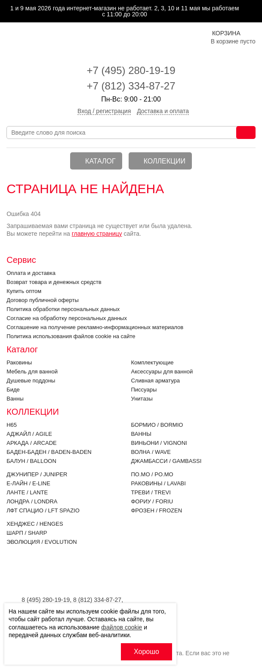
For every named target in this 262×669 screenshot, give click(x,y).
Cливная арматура (155, 380)
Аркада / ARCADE (31, 443)
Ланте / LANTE (27, 492)
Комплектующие (152, 362)
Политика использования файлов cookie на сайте (70, 336)
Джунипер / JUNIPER (36, 474)
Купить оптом (23, 291)
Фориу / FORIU (152, 501)
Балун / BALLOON (31, 461)
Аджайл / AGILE (29, 434)
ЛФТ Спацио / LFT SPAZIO (43, 510)
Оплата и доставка (30, 273)
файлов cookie (121, 627)
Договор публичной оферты (42, 300)
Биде (13, 389)
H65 (11, 425)
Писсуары (144, 389)
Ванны (15, 398)
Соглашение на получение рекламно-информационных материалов (94, 327)
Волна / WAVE (150, 452)
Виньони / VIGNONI (159, 443)
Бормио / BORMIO (157, 425)
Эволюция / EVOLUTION (41, 542)
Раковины (19, 362)
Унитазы (141, 398)
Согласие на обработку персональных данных (66, 318)
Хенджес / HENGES (34, 524)
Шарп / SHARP (26, 533)
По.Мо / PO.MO (152, 474)
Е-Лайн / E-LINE (28, 483)
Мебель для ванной (32, 371)
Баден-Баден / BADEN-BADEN (49, 452)
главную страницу (97, 233)
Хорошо (146, 651)
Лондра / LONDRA (31, 501)
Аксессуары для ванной (162, 371)
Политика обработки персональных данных (63, 309)
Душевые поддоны (30, 380)
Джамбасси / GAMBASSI (166, 461)
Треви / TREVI (150, 492)
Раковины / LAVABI (158, 483)
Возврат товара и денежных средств (53, 282)
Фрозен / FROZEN (156, 510)
